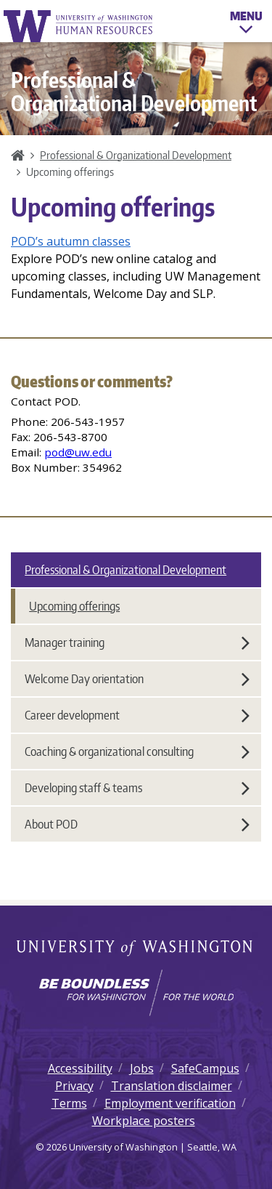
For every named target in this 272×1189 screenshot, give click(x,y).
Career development (137, 715)
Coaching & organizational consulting (137, 751)
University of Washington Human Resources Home (79, 25)
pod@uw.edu (78, 452)
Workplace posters (143, 1121)
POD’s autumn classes (71, 241)
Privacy (74, 1086)
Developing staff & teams (137, 787)
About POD (137, 824)
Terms (69, 1103)
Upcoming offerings (74, 606)
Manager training (137, 642)
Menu (246, 25)
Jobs (142, 1068)
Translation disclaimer (171, 1086)
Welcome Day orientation (137, 678)
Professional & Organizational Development (135, 155)
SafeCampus (205, 1068)
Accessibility (80, 1068)
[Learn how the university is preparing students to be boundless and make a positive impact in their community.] (136, 993)
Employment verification (170, 1103)
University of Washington (136, 949)
